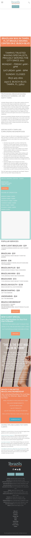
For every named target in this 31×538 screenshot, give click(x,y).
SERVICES (15, 473)
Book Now (15, 6)
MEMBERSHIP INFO (15, 418)
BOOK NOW (4, 187)
